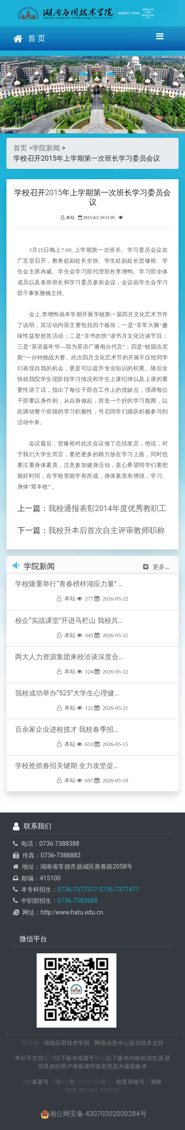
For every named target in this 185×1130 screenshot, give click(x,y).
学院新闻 (46, 148)
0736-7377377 (77, 889)
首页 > (22, 148)
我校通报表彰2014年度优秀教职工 (107, 508)
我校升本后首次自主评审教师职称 (106, 530)
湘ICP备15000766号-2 (83, 1082)
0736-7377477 (118, 889)
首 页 (29, 39)
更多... (156, 566)
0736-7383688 (77, 901)
